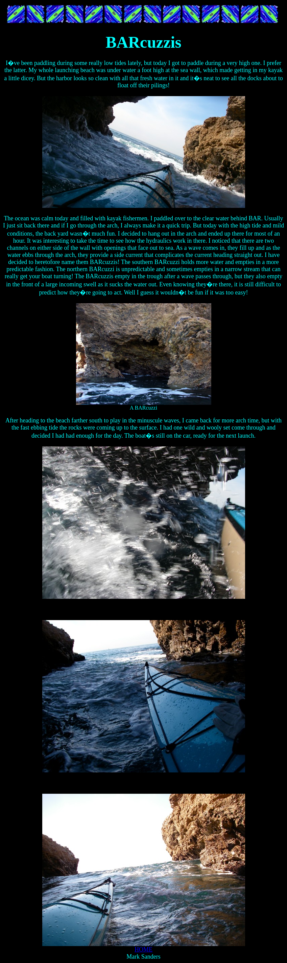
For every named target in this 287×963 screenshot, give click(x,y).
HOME (143, 949)
